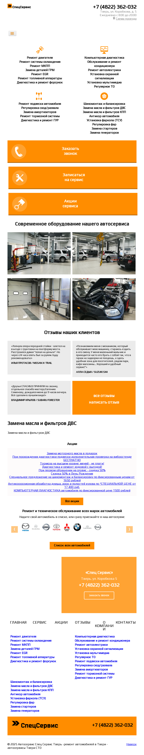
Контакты (126, 622)
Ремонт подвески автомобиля (40, 104)
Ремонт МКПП (40, 66)
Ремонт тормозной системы (40, 116)
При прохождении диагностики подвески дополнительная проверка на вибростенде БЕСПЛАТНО (72, 458)
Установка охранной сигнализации (99, 649)
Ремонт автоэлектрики (104, 70)
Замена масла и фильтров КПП (104, 112)
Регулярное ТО (104, 86)
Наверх (131, 744)
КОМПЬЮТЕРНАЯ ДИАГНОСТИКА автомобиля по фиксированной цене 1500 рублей (72, 490)
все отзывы (104, 395)
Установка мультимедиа (104, 82)
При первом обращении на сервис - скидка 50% (72, 470)
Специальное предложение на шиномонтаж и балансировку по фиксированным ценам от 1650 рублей (72, 478)
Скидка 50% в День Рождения (72, 473)
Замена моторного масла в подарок (72, 453)
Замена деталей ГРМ (39, 70)
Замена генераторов (104, 132)
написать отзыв (104, 402)
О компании (104, 626)
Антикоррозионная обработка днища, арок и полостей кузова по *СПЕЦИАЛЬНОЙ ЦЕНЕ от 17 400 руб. (72, 485)
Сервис (39, 622)
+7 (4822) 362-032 (114, 7)
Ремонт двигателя (40, 57)
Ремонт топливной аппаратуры (40, 78)
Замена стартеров (104, 128)
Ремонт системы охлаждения (39, 62)
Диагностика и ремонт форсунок (40, 82)
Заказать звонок (99, 595)
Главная (18, 622)
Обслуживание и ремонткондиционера (104, 64)
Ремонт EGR (39, 74)
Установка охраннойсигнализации (104, 76)
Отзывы (82, 622)
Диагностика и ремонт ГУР (39, 120)
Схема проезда (124, 18)
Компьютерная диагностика (104, 57)
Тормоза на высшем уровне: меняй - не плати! (72, 463)
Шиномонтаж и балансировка (104, 104)
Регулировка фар (104, 124)
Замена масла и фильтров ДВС (104, 108)
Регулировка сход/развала (39, 108)
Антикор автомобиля (104, 116)
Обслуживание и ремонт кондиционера (102, 640)
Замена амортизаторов (39, 112)
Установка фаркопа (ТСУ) (104, 120)
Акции (61, 622)
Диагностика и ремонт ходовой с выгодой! (72, 467)
